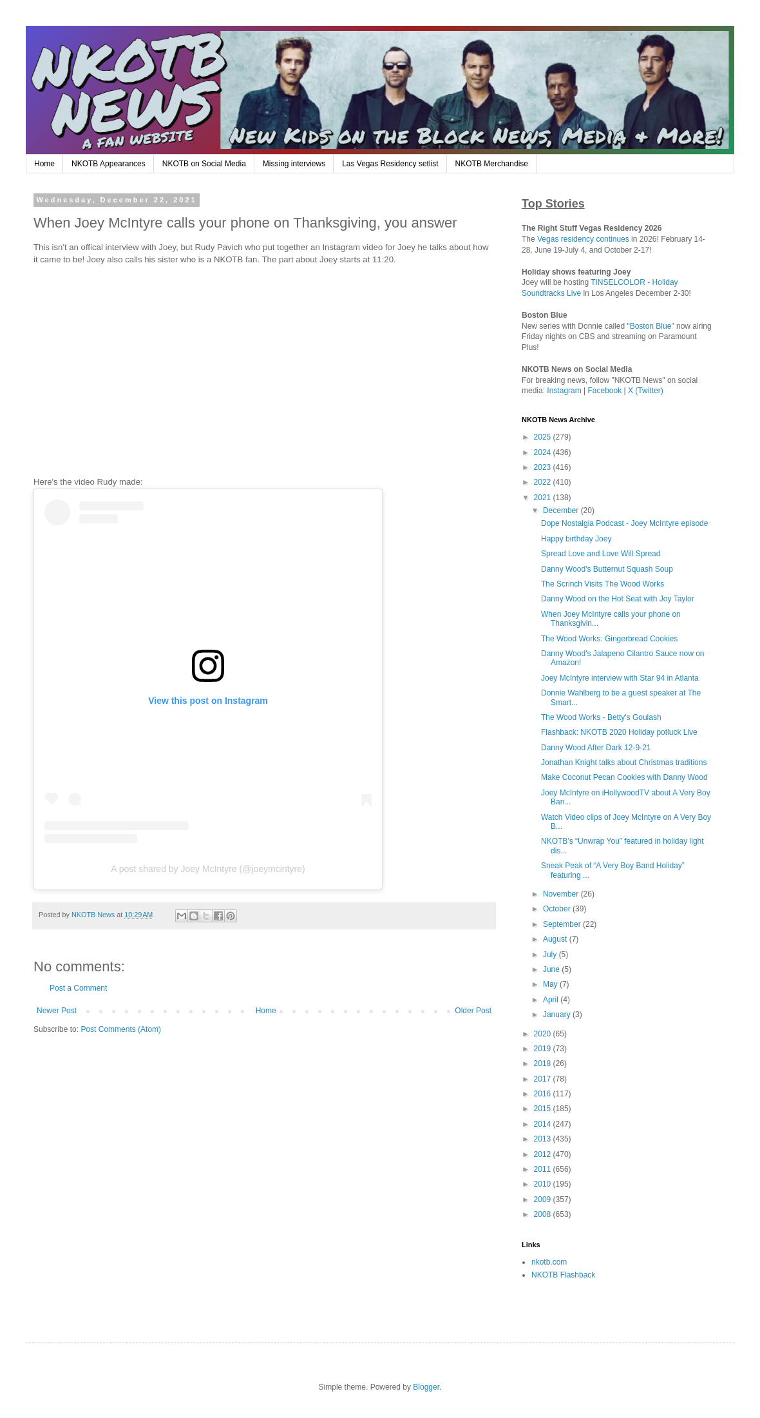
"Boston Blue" (650, 326)
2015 (543, 1108)
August (556, 939)
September (563, 924)
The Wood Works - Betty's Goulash (601, 717)
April (551, 999)
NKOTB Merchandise (491, 163)
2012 (543, 1154)
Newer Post (57, 1010)
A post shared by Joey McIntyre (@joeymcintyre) (208, 869)
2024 (543, 452)
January (558, 1014)
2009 (543, 1199)
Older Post (473, 1010)
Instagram (564, 390)
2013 (543, 1138)
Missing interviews (294, 163)
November (562, 893)
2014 (543, 1124)
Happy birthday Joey (576, 538)
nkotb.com (549, 1262)
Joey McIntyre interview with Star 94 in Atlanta (620, 678)
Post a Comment (78, 988)
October (558, 908)
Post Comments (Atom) (121, 1029)
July (551, 954)
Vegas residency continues (583, 239)
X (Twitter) (645, 390)
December (562, 510)
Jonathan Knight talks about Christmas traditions (624, 762)
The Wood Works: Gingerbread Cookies (609, 638)
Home (44, 163)
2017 (543, 1078)
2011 (543, 1169)
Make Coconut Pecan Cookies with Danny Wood (624, 777)
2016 (543, 1093)
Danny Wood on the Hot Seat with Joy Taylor (617, 598)
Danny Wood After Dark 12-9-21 (596, 747)
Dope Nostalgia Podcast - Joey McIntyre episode (624, 523)
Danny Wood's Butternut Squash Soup (607, 569)
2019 (543, 1048)
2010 (543, 1184)
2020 (543, 1033)
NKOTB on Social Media (204, 163)
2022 (543, 482)
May (551, 984)
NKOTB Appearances (108, 163)
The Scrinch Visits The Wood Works (602, 583)
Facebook (605, 390)
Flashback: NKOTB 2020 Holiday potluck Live (619, 732)
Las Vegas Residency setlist (390, 163)
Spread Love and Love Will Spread (600, 553)
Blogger (426, 1387)
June (552, 969)
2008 (543, 1214)
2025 (543, 437)
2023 (543, 467)
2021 (543, 497)
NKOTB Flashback (563, 1274)
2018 (543, 1063)
